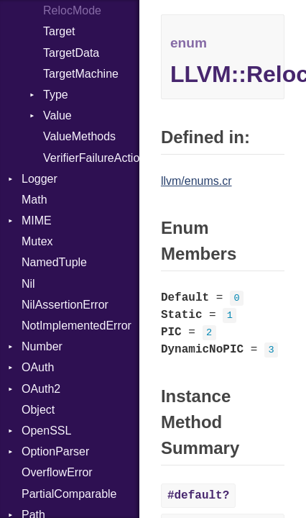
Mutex (37, 241)
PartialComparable (69, 494)
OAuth (38, 367)
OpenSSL (46, 430)
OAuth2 (41, 389)
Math (34, 200)
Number (42, 346)
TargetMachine (81, 74)
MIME (37, 220)
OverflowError (57, 472)
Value (57, 115)
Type (55, 94)
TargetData (71, 53)
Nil (28, 284)
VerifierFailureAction (91, 158)
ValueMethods (79, 136)
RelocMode (72, 10)
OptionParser (55, 451)
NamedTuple (54, 262)
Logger (39, 179)
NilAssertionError (65, 305)
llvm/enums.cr (196, 181)
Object (38, 410)
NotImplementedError (76, 325)
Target (59, 31)
